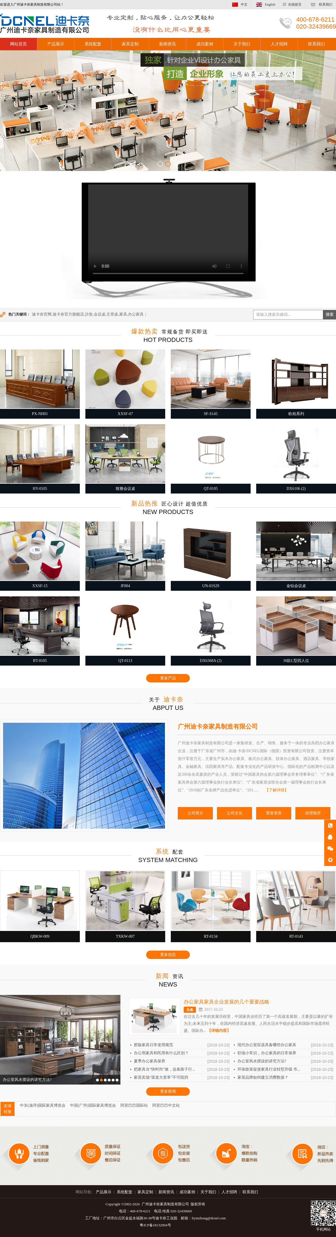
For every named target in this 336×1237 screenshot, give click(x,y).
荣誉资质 (274, 813)
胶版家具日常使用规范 (153, 1045)
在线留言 (292, 4)
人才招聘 (279, 44)
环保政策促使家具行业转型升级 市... (268, 1069)
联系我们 (320, 4)
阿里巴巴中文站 (166, 1105)
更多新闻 (168, 1091)
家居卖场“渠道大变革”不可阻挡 (161, 1077)
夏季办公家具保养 (149, 1061)
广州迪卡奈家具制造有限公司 (218, 726)
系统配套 (93, 44)
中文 (239, 4)
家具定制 (130, 44)
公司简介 (195, 813)
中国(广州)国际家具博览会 (93, 1105)
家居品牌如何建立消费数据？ (262, 1077)
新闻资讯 (167, 44)
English (265, 4)
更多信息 (168, 955)
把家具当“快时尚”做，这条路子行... (164, 1069)
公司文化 (234, 813)
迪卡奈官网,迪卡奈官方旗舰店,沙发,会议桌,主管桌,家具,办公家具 (88, 314)
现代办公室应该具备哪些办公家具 (266, 1045)
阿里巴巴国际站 (134, 1105)
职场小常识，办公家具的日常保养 (266, 1053)
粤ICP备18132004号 (155, 1225)
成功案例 (204, 44)
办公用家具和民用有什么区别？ (161, 1053)
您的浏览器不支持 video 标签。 (168, 232)
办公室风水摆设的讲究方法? (261, 1061)
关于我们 (242, 44)
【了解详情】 (276, 790)
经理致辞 (313, 813)
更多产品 (168, 678)
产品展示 (55, 44)
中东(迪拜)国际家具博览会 (43, 1105)
